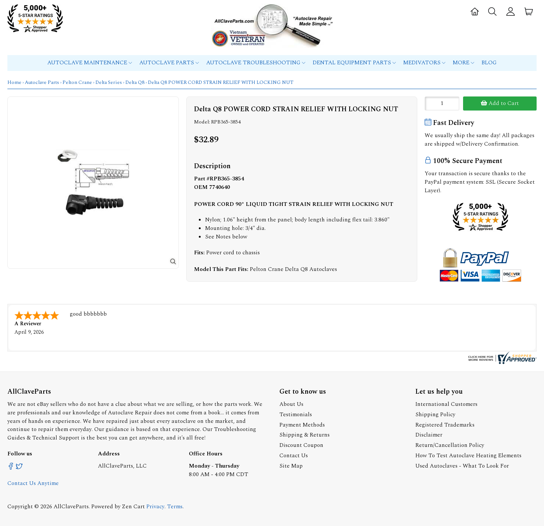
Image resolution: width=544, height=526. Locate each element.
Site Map (291, 466)
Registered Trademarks (445, 425)
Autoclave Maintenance (89, 62)
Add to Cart (500, 103)
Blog (489, 62)
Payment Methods (302, 425)
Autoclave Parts (169, 62)
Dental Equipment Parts (354, 62)
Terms (175, 506)
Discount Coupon (301, 445)
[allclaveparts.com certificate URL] (501, 362)
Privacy (155, 506)
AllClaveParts (71, 506)
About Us (291, 404)
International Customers (446, 404)
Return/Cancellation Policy (449, 445)
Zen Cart (133, 506)
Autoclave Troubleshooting (255, 62)
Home (14, 82)
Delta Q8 (134, 82)
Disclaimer (428, 435)
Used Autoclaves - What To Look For (462, 466)
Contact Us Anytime (33, 483)
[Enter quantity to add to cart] (442, 103)
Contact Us (293, 455)
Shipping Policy (435, 414)
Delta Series (108, 82)
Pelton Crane (77, 82)
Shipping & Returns (304, 435)
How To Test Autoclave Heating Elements (468, 455)
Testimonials (295, 414)
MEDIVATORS (424, 62)
